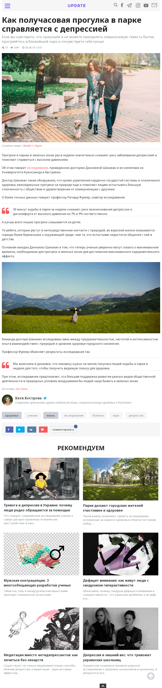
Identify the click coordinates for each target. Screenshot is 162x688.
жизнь (51, 415)
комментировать (65, 428)
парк (116, 415)
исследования (73, 415)
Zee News (21, 389)
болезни (98, 415)
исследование (37, 168)
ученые (32, 415)
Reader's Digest (32, 145)
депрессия (136, 415)
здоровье (11, 415)
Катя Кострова (29, 398)
